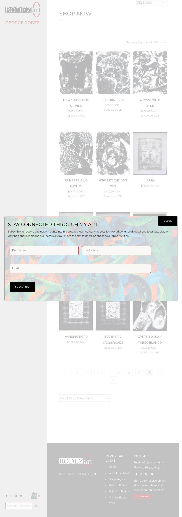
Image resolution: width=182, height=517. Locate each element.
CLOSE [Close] (168, 221)
